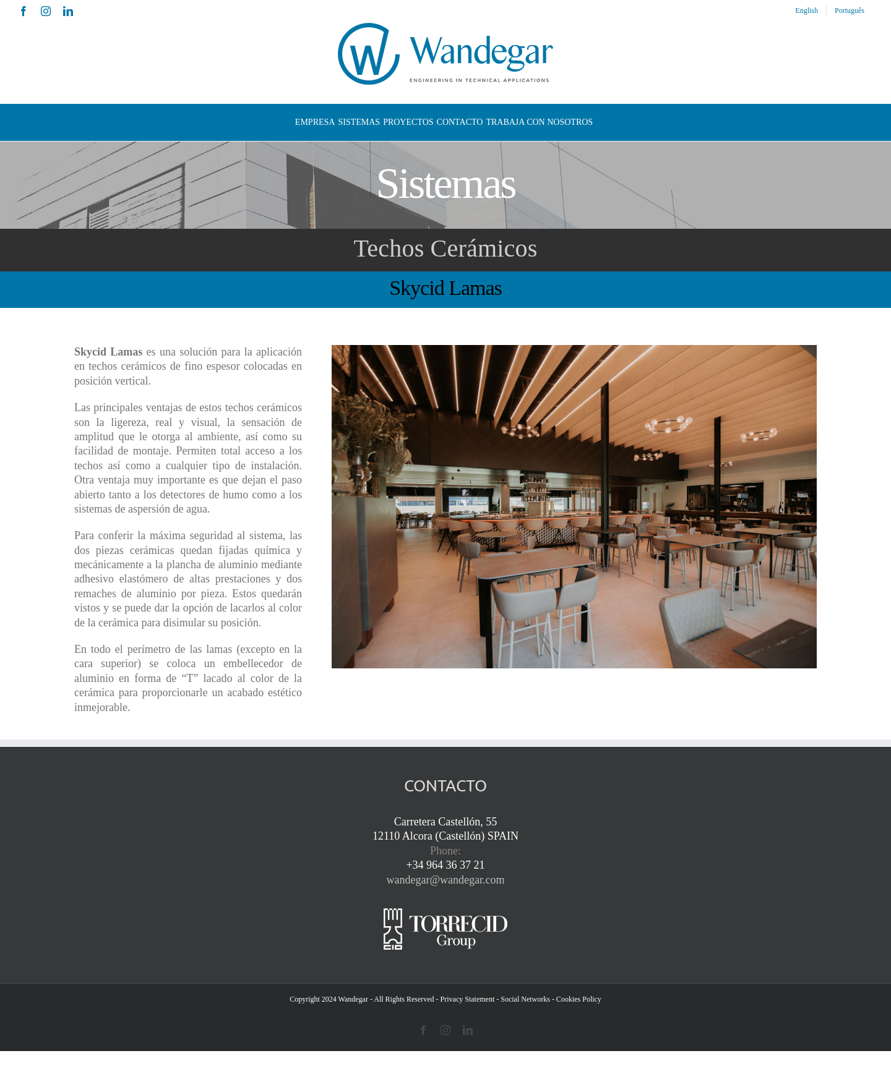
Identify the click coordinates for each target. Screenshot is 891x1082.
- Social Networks (523, 999)
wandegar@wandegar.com (446, 880)
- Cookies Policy (576, 999)
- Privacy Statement (465, 999)
